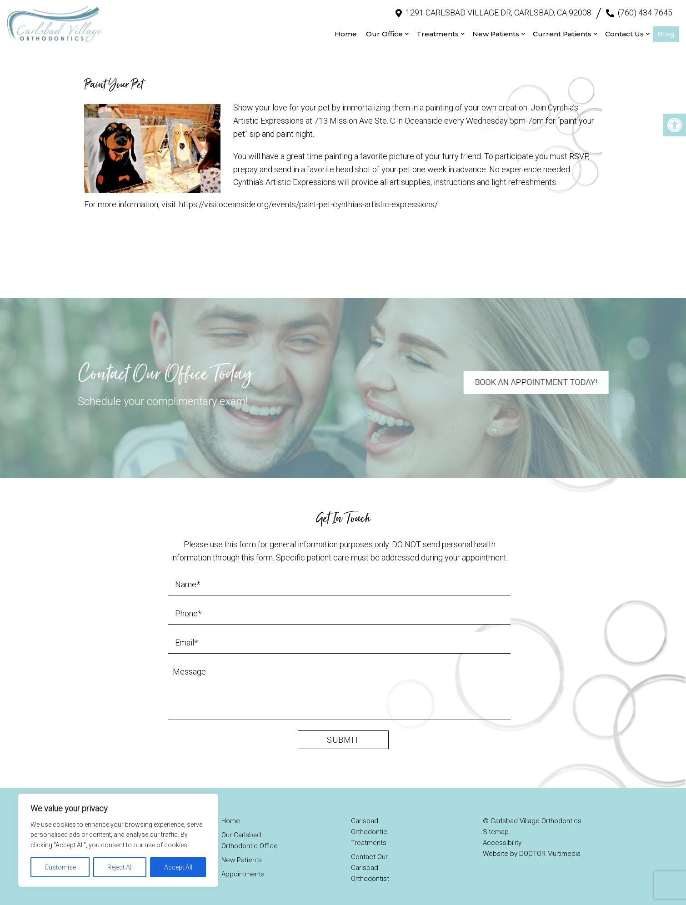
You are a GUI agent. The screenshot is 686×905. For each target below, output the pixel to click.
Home (346, 32)
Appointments (243, 871)
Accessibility (502, 840)
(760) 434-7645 (645, 11)
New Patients (495, 32)
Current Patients (562, 32)
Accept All (178, 867)
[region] (118, 840)
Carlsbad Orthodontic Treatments (369, 829)
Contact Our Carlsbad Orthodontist (370, 865)
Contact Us (624, 32)
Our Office (384, 32)
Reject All (120, 867)
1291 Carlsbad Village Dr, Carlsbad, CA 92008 (498, 11)
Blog (666, 32)
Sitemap (496, 829)
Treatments (437, 32)
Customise (60, 867)
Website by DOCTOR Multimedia (532, 851)
